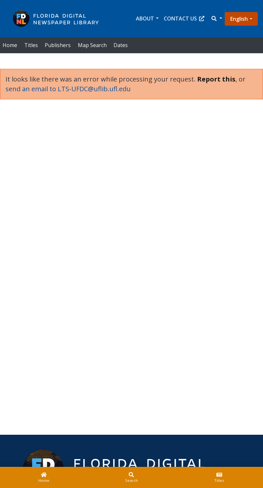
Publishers (58, 45)
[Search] (131, 477)
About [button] (145, 18)
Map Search (92, 45)
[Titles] (219, 477)
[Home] (44, 477)
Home (10, 45)
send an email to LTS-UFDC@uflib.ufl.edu (68, 88)
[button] (216, 18)
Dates (121, 45)
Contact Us (184, 18)
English (239, 18)
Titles (31, 45)
